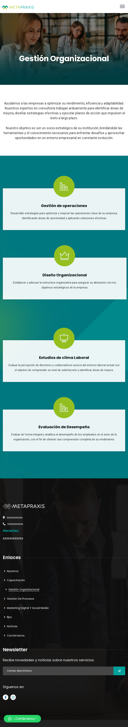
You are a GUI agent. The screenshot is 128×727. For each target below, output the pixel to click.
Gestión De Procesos (20, 599)
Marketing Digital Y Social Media (28, 608)
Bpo (9, 617)
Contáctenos (16, 635)
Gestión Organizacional (23, 589)
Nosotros (13, 571)
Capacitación (16, 580)
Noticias (12, 626)
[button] (22, 718)
